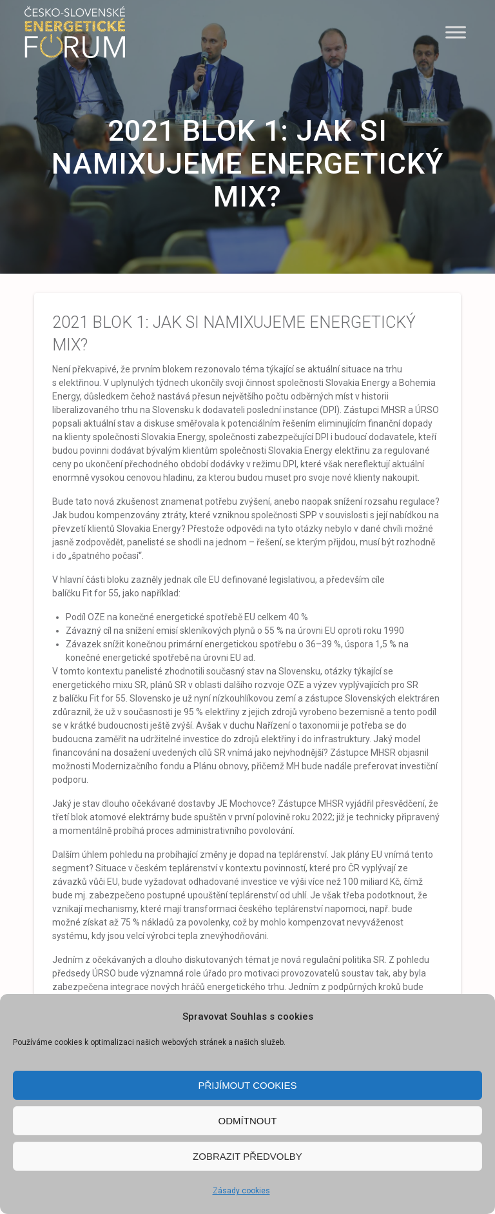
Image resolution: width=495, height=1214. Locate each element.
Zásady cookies (241, 1190)
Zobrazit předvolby (247, 1156)
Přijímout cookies (247, 1085)
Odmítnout (247, 1120)
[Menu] (455, 32)
